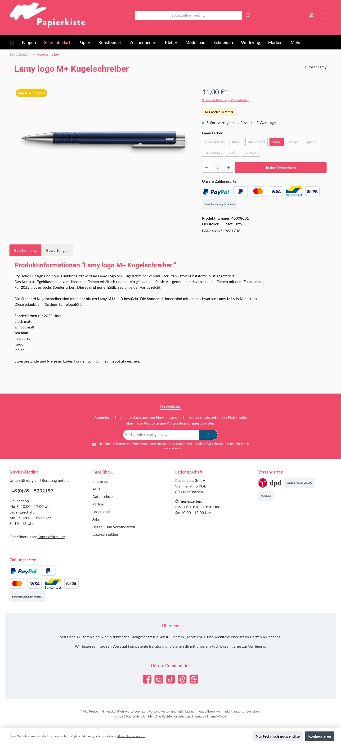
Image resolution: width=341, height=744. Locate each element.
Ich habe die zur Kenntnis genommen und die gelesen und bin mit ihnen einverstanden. (173, 445)
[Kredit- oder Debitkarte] (267, 191)
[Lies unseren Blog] (182, 679)
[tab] (25, 250)
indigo (294, 143)
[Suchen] (247, 15)
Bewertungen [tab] (57, 250)
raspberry (214, 153)
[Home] (15, 42)
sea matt (252, 153)
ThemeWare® (216, 716)
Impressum (101, 481)
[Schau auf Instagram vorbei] (158, 679)
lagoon (312, 143)
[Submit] (208, 435)
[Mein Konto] (311, 15)
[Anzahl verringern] (207, 167)
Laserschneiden (105, 534)
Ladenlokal (101, 511)
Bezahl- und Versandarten (113, 526)
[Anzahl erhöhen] (228, 167)
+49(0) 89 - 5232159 (31, 490)
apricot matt (216, 143)
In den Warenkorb (281, 167)
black (237, 143)
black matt (258, 143)
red (234, 153)
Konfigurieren (319, 736)
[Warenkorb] (326, 15)
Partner (98, 504)
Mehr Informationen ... (131, 736)
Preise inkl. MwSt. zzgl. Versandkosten (225, 100)
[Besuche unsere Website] (193, 679)
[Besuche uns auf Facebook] (147, 679)
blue (276, 142)
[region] (103, 138)
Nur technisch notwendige (278, 736)
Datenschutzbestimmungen (136, 443)
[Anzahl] (217, 167)
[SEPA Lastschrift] (312, 191)
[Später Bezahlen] (240, 191)
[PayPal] (216, 191)
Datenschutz (102, 496)
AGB (207, 443)
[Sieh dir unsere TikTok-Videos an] (170, 679)
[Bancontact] (294, 191)
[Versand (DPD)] (270, 483)
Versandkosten (159, 711)
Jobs (96, 519)
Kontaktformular (50, 536)
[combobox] (188, 15)
